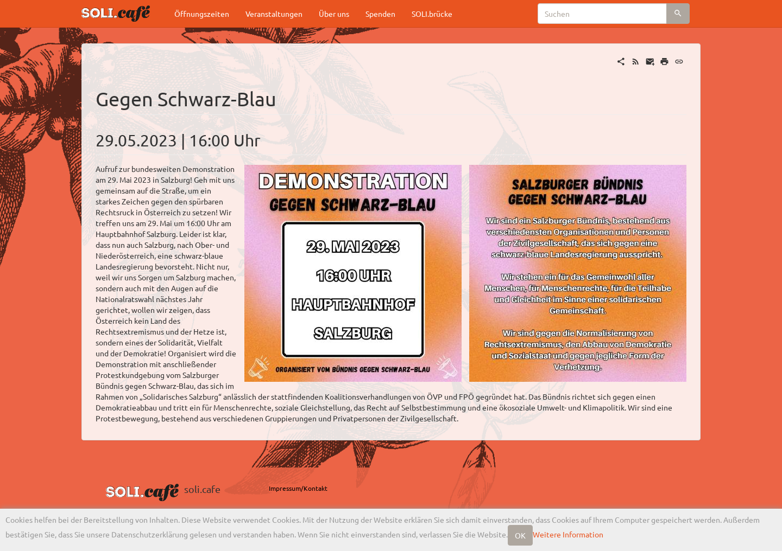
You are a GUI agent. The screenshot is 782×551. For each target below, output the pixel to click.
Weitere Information (568, 534)
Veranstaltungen (273, 13)
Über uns (334, 13)
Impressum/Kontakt (298, 488)
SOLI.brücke (432, 13)
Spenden (380, 13)
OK (520, 535)
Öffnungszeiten (201, 13)
